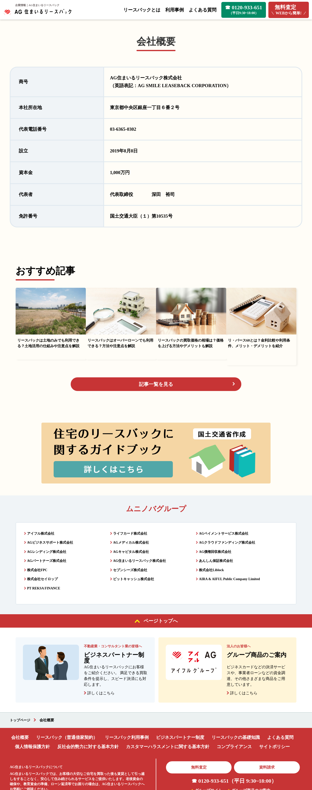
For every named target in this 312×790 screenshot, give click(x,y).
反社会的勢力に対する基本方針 (88, 719)
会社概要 (20, 709)
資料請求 (267, 739)
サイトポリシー (274, 719)
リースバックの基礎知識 (236, 709)
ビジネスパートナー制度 (180, 709)
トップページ (21, 693)
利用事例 (174, 9)
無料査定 (199, 739)
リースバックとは (141, 9)
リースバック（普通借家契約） (67, 709)
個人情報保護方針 (32, 719)
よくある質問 (202, 9)
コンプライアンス (234, 719)
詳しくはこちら (101, 666)
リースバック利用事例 (127, 709)
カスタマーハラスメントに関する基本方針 (167, 719)
